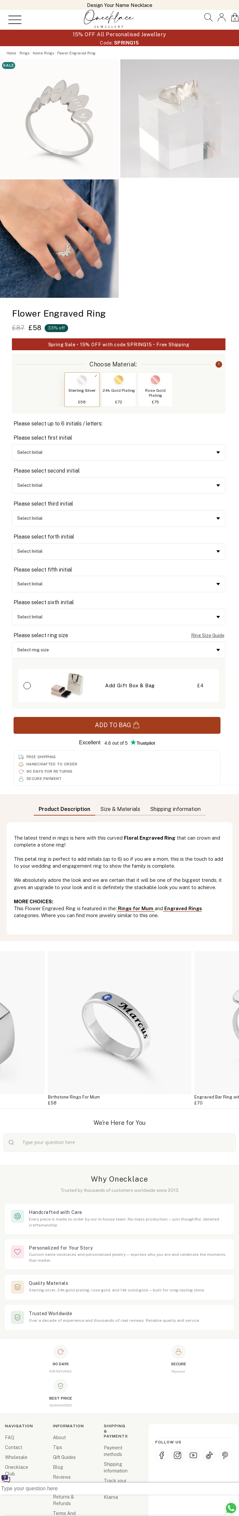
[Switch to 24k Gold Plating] (119, 380)
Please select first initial (43, 438)
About (59, 1437)
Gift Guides (64, 1457)
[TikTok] (209, 1455)
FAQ (9, 1437)
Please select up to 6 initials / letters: (58, 423)
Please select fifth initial (43, 570)
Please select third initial (43, 504)
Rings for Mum (136, 908)
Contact (13, 1447)
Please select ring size (41, 635)
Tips (57, 1447)
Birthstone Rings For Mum (74, 1097)
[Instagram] (177, 1455)
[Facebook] (161, 1455)
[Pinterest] (225, 1455)
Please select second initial (47, 471)
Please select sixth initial (44, 602)
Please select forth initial (44, 537)
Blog (58, 1467)
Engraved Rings (182, 908)
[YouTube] (193, 1455)
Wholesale (16, 1457)
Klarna (111, 1497)
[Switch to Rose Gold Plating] (155, 380)
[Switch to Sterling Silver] (82, 380)
